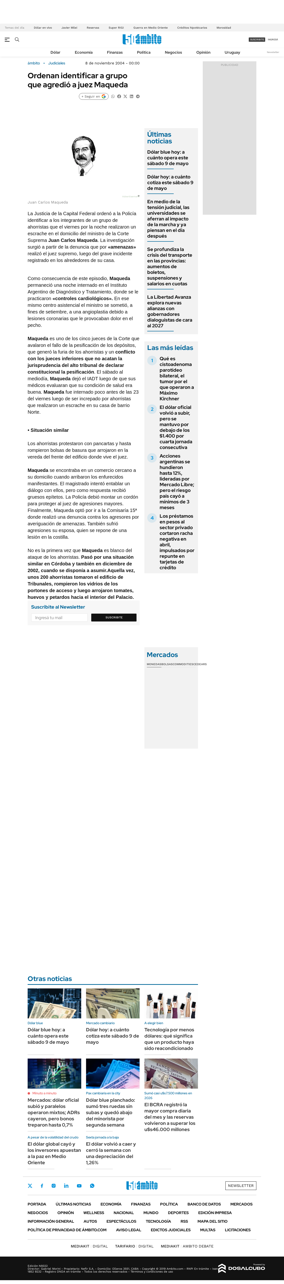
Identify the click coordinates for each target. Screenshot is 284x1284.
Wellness (93, 1212)
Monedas (154, 664)
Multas (207, 1229)
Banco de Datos (204, 1204)
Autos (90, 1221)
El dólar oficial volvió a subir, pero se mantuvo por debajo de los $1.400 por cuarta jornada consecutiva (176, 427)
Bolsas (167, 664)
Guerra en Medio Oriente (150, 27)
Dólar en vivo (43, 27)
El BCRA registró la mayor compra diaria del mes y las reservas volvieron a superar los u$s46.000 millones (169, 1117)
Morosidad (224, 27)
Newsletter (273, 52)
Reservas (93, 27)
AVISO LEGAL (128, 1229)
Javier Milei (69, 27)
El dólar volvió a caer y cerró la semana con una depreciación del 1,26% (111, 1153)
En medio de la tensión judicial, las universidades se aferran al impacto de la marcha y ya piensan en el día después (168, 218)
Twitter (30, 1186)
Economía (84, 52)
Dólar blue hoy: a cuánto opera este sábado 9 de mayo (167, 158)
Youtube (79, 1186)
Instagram (53, 1186)
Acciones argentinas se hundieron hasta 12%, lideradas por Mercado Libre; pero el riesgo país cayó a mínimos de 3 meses (177, 482)
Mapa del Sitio (213, 1221)
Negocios (173, 52)
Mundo (150, 1212)
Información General (51, 1221)
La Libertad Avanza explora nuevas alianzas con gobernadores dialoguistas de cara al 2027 (169, 311)
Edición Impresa (215, 1212)
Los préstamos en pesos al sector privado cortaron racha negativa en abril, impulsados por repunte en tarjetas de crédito (177, 542)
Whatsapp (92, 1186)
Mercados (241, 1204)
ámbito (34, 63)
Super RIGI (116, 27)
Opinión (203, 52)
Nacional (124, 1212)
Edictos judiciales (171, 1229)
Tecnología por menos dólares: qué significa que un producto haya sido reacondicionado (169, 1039)
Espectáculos (121, 1221)
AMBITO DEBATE (187, 1246)
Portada (37, 1204)
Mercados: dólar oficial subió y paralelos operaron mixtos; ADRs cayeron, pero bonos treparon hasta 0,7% (54, 1112)
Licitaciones (238, 1229)
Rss (184, 1221)
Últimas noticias (73, 1204)
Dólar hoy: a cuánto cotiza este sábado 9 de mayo (170, 182)
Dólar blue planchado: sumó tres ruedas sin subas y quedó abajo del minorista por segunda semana (110, 1112)
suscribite (257, 39)
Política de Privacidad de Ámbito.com (67, 1229)
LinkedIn (66, 1186)
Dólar (56, 52)
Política (144, 52)
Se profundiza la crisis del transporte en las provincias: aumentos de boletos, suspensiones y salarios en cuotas (169, 266)
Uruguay (232, 52)
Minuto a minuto (44, 1093)
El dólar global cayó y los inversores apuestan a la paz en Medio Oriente (54, 1153)
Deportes (178, 1212)
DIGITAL (89, 1246)
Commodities (183, 664)
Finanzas (115, 52)
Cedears (200, 664)
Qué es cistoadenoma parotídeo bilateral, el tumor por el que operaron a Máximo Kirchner (177, 378)
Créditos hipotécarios (192, 27)
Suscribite (114, 617)
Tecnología (158, 1221)
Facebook (42, 1186)
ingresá (273, 39)
